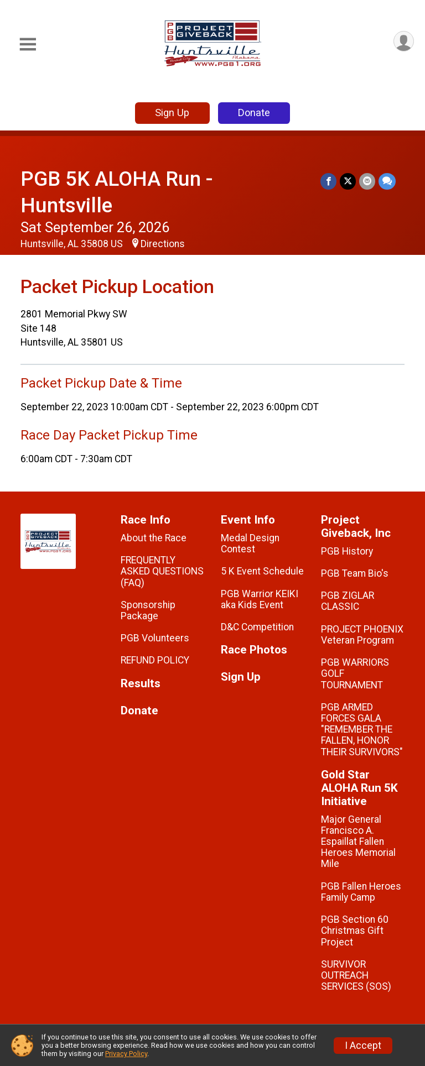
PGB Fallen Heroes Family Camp (361, 892)
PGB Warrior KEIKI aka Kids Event (259, 599)
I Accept (363, 1045)
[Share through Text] (387, 181)
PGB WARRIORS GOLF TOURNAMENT (355, 673)
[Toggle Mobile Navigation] (28, 44)
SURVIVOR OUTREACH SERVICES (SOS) (356, 975)
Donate (254, 112)
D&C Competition (257, 627)
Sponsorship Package (148, 610)
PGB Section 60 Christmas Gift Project (354, 930)
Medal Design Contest (250, 543)
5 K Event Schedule (262, 571)
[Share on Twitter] (348, 181)
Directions (163, 243)
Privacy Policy (126, 1053)
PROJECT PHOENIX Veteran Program (362, 635)
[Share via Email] (367, 181)
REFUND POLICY (155, 660)
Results (140, 683)
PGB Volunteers (155, 638)
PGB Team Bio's (354, 573)
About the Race (153, 538)
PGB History (347, 551)
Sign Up (172, 112)
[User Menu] (403, 41)
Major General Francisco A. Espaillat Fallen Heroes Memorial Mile (358, 842)
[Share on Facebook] (328, 181)
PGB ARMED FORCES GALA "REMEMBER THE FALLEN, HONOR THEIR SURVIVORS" (362, 729)
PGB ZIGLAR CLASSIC (347, 601)
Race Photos (254, 650)
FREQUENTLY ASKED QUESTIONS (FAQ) (162, 571)
